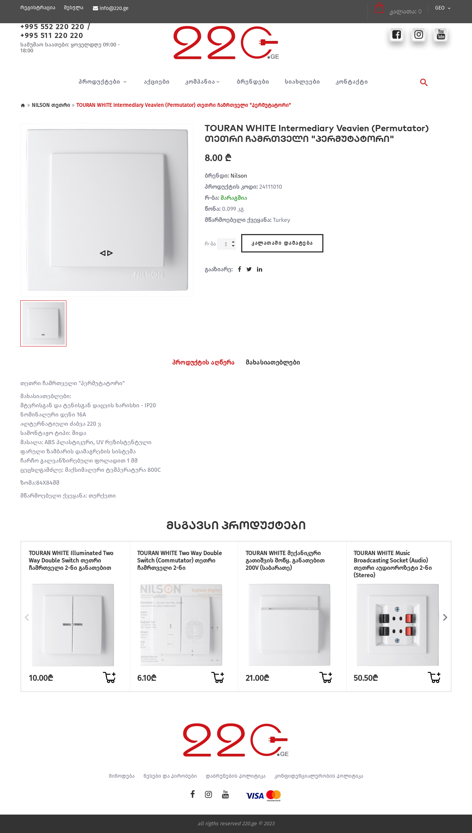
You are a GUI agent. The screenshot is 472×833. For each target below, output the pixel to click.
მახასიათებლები (277, 362)
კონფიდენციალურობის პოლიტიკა (318, 776)
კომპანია (200, 82)
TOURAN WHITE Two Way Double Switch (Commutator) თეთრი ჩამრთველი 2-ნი (178, 561)
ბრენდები (253, 82)
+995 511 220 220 (51, 35)
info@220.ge (113, 8)
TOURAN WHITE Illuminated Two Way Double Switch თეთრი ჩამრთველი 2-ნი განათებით (68, 565)
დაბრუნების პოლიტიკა (236, 776)
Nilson (238, 175)
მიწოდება (122, 776)
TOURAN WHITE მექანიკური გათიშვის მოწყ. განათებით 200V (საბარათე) (288, 561)
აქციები (157, 82)
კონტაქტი (352, 82)
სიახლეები (302, 82)
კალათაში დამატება (282, 242)
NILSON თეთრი (51, 105)
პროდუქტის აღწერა (199, 362)
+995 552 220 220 (52, 26)
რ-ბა (210, 243)
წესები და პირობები (170, 776)
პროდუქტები (100, 82)
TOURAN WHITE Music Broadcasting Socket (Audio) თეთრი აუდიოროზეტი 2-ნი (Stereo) (396, 565)
